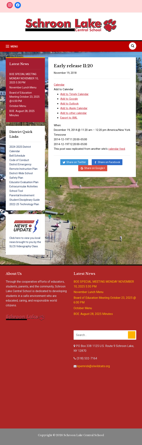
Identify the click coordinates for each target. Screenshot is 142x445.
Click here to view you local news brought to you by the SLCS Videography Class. (25, 242)
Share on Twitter (76, 162)
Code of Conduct (19, 160)
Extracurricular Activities (23, 186)
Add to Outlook (69, 103)
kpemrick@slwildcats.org (93, 366)
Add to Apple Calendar (73, 108)
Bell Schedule (17, 155)
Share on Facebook (109, 162)
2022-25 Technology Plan (24, 204)
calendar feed (116, 148)
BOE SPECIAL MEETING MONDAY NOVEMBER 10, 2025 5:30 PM (23, 78)
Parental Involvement (21, 195)
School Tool (16, 190)
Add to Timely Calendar (74, 94)
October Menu (17, 106)
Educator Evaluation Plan (23, 182)
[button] (63, 89)
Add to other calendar (73, 113)
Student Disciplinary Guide (24, 199)
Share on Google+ (94, 168)
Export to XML (68, 117)
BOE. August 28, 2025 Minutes (93, 314)
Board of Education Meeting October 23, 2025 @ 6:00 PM (24, 96)
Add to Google (69, 98)
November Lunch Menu (22, 87)
